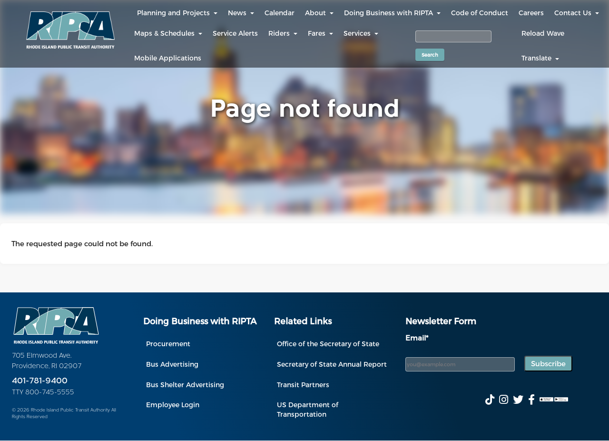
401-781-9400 (40, 381)
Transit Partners (303, 385)
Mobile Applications (167, 58)
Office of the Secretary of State (328, 344)
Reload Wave (542, 33)
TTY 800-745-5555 (43, 392)
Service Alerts (235, 33)
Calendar (280, 13)
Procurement (168, 344)
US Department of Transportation (307, 409)
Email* (416, 337)
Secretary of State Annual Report (332, 364)
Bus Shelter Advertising (185, 385)
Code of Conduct (479, 13)
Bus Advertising (172, 364)
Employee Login (172, 405)
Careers (531, 13)
